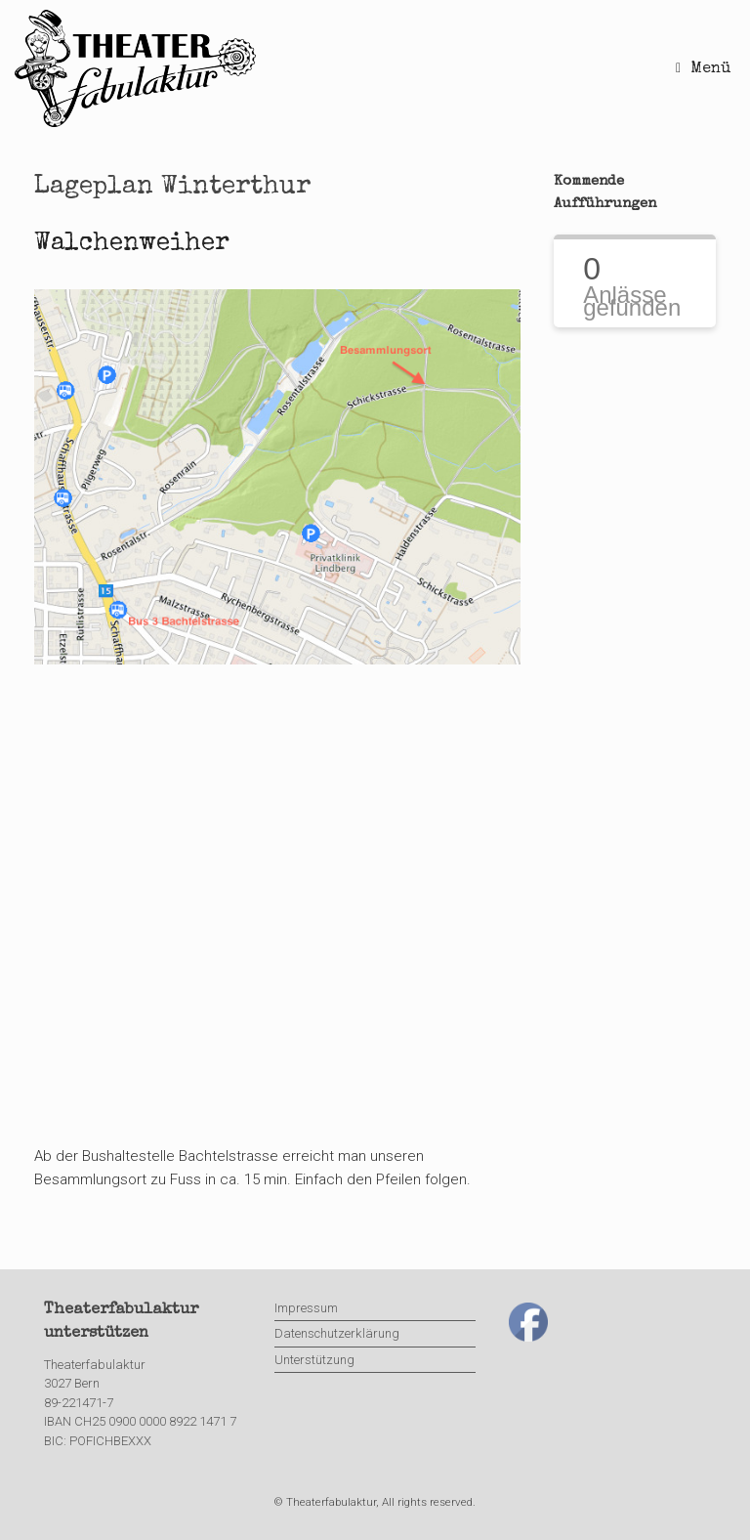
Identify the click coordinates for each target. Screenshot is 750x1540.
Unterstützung (314, 1359)
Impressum (306, 1308)
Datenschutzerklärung (336, 1333)
